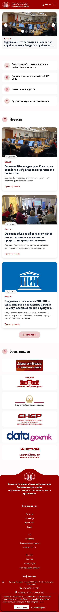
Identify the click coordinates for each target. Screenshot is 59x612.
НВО (29, 534)
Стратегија (29, 518)
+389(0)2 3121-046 (29, 588)
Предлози (29, 539)
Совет (29, 527)
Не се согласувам (38, 607)
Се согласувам (21, 607)
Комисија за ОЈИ (29, 547)
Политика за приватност (29, 568)
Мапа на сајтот (30, 563)
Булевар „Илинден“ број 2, (27, 583)
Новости (8, 161)
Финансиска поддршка (29, 543)
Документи (29, 522)
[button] (22, 31)
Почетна (29, 514)
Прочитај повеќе (12, 186)
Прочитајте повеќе (34, 601)
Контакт (29, 559)
